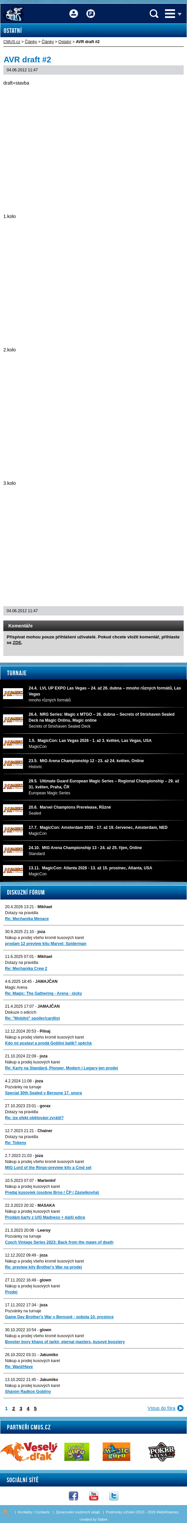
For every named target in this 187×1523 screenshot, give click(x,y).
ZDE (17, 642)
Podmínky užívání (120, 1512)
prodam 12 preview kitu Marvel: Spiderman (45, 943)
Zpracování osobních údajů (78, 1512)
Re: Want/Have (19, 1366)
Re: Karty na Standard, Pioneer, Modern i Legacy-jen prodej (61, 1068)
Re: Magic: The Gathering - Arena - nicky (43, 993)
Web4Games (167, 1512)
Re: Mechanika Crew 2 (26, 968)
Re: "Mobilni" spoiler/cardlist (32, 1018)
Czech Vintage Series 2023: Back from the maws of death (59, 1242)
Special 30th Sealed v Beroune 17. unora (43, 1093)
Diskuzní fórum (26, 892)
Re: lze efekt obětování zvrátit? (34, 1118)
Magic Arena (16, 987)
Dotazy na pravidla (21, 912)
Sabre (102, 1519)
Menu (170, 13)
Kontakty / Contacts (34, 1512)
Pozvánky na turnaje (23, 1087)
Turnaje (17, 673)
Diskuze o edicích (20, 1012)
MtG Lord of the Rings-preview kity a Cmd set (48, 1167)
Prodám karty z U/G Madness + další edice (45, 1217)
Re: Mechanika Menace (27, 918)
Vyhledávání (154, 13)
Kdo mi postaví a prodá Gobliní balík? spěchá (48, 1043)
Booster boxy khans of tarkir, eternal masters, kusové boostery (65, 1342)
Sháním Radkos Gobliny (28, 1391)
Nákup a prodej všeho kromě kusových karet (44, 937)
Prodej (11, 1292)
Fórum (91, 9)
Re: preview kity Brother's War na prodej (43, 1267)
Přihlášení (73, 9)
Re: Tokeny (15, 1142)
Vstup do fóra (161, 1408)
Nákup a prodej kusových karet (32, 1062)
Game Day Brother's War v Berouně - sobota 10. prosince (59, 1317)
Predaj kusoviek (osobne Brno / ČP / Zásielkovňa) (52, 1192)
